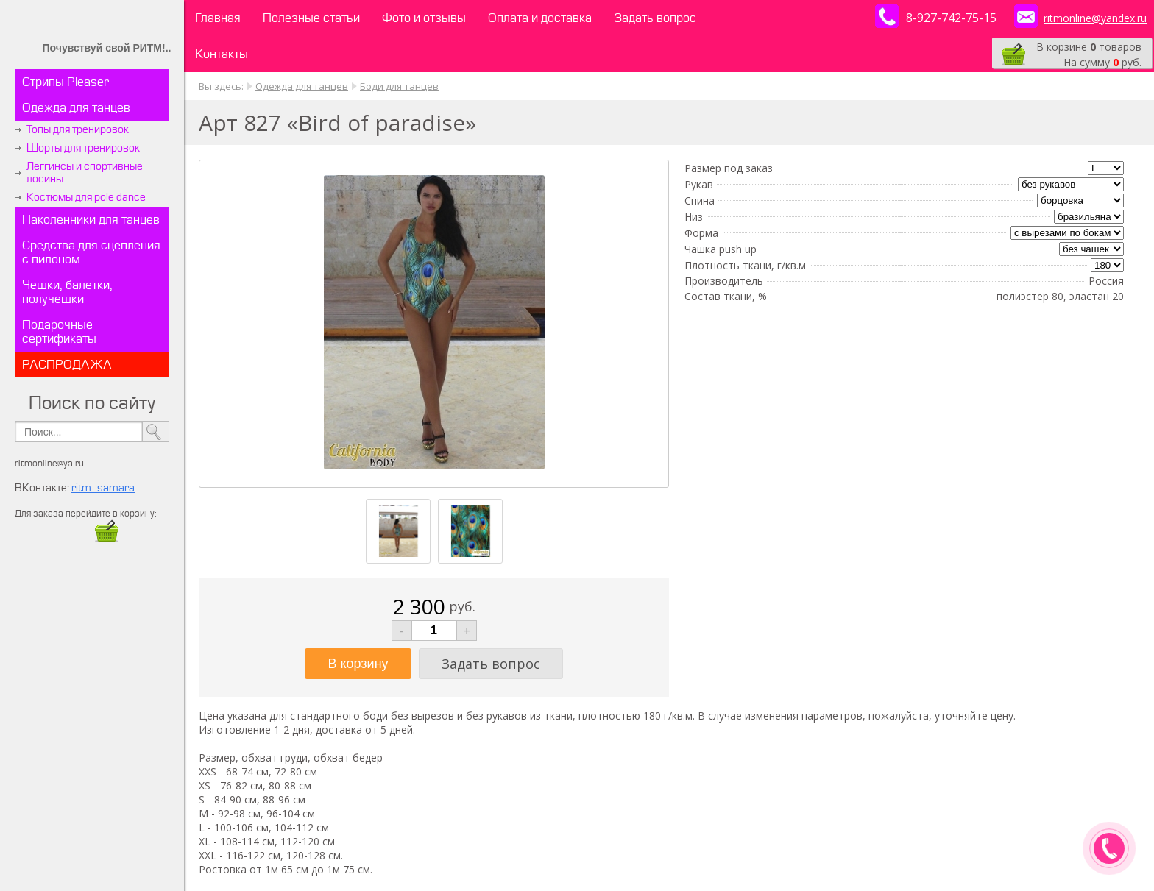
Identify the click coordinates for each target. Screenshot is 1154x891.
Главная (218, 18)
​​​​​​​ (106, 538)
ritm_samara (103, 488)
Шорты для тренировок (83, 148)
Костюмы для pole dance (86, 197)
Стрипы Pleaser (65, 82)
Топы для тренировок (77, 130)
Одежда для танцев (76, 108)
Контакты (221, 54)
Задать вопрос (655, 18)
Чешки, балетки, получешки (67, 292)
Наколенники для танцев (91, 220)
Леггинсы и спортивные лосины (84, 172)
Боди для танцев (399, 86)
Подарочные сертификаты (59, 332)
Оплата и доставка (540, 18)
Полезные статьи (311, 18)
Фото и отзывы (424, 18)
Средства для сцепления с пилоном (91, 252)
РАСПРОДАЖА (67, 365)
